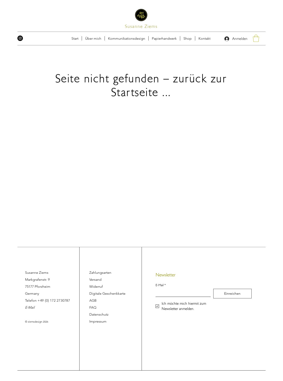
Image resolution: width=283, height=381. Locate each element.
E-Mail (30, 307)
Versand (95, 279)
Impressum (98, 321)
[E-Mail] (182, 293)
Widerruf (96, 286)
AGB (93, 300)
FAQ (92, 307)
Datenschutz (98, 314)
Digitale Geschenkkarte (107, 293)
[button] (204, 38)
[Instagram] (20, 38)
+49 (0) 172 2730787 (53, 300)
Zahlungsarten (100, 272)
